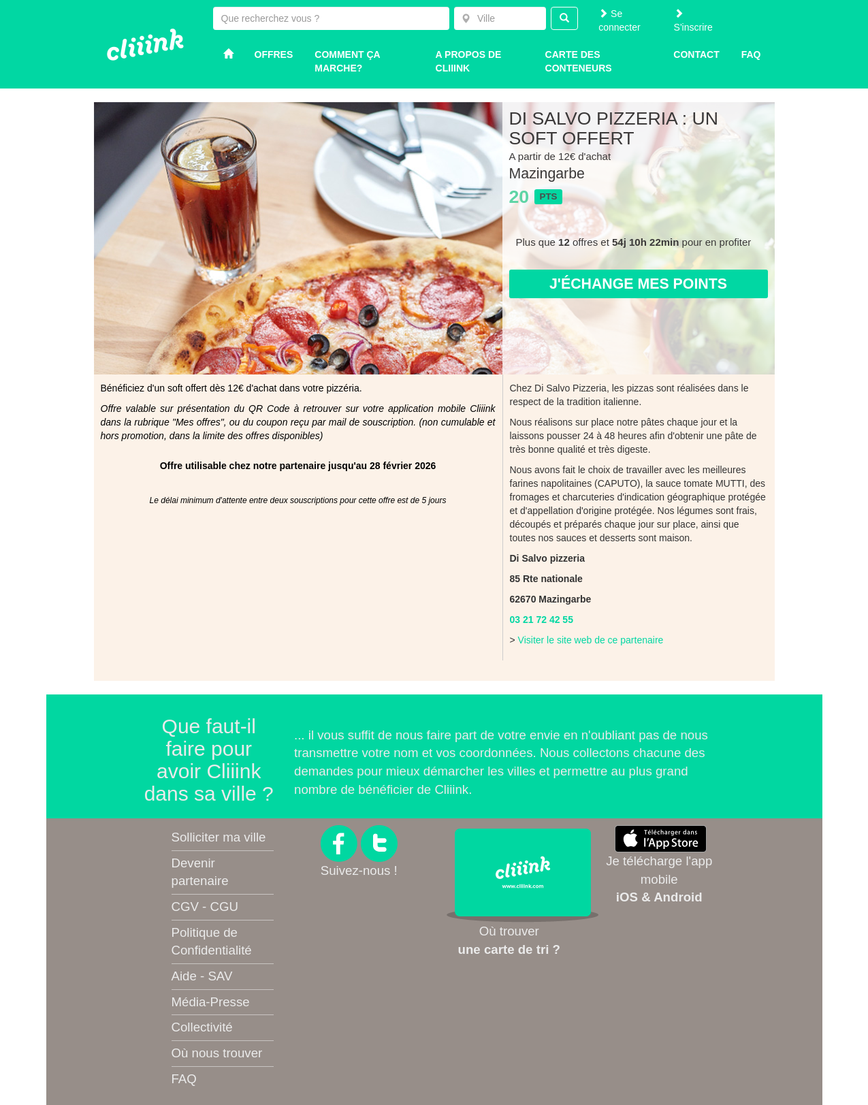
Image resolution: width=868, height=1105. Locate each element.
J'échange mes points (638, 284)
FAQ (184, 1079)
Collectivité (202, 1027)
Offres (274, 54)
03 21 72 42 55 (541, 619)
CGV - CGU (205, 906)
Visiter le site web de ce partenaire (591, 640)
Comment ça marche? (347, 61)
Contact (696, 54)
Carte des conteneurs (578, 61)
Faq (751, 54)
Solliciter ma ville (219, 837)
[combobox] (500, 18)
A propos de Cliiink (469, 61)
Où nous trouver (217, 1053)
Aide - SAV (202, 976)
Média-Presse (211, 1002)
